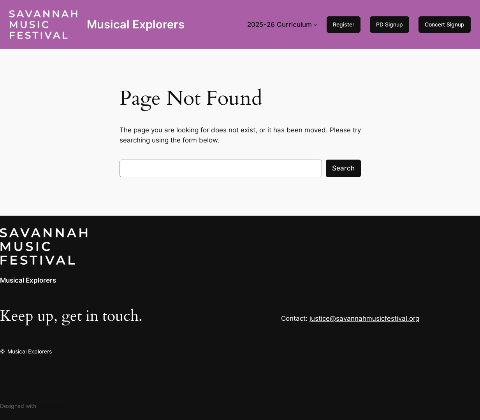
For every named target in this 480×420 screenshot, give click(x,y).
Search (343, 168)
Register (343, 24)
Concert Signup (444, 24)
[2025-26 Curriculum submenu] (315, 24)
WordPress (51, 405)
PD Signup (389, 24)
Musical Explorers (136, 24)
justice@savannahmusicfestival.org (364, 318)
